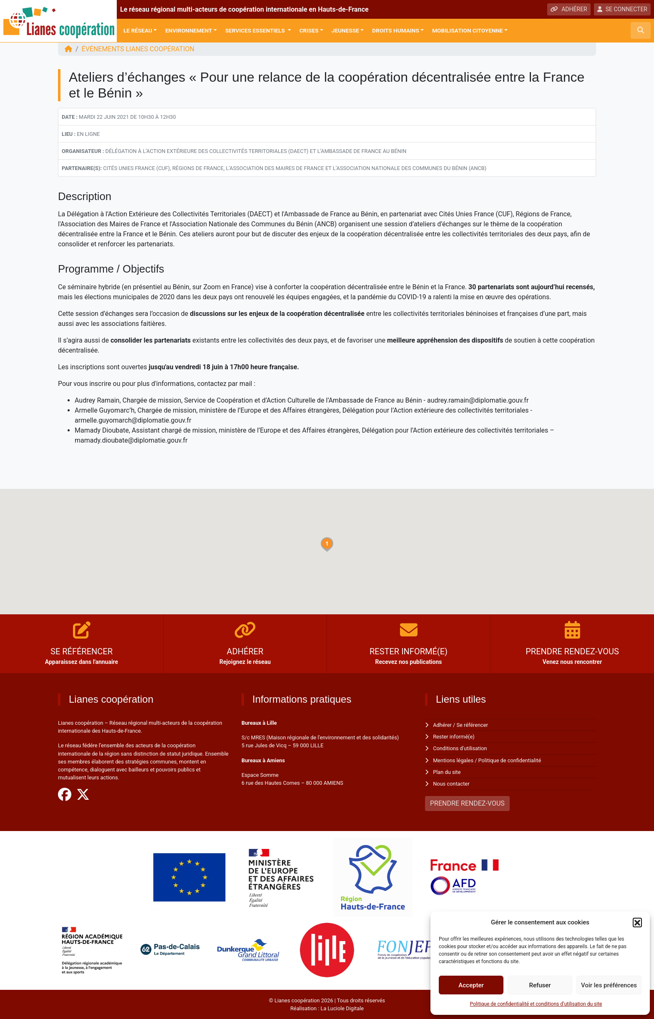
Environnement (188, 30)
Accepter (470, 985)
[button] (637, 922)
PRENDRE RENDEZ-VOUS (467, 803)
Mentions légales (453, 760)
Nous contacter (451, 784)
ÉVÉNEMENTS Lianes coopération (138, 49)
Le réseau (137, 30)
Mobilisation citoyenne (467, 30)
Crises (309, 30)
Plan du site (447, 772)
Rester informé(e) (454, 737)
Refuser (540, 985)
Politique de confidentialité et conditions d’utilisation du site (536, 1004)
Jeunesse (345, 30)
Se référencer (472, 725)
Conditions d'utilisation (460, 748)
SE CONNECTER (622, 9)
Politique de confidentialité (509, 760)
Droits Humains (395, 30)
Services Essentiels (255, 30)
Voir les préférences (609, 985)
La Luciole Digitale (342, 1008)
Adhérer (442, 725)
